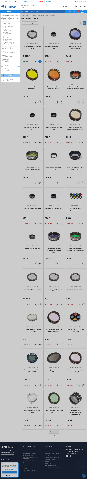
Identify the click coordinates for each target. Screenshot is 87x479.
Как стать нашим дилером (30, 460)
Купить (40, 61)
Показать (10, 75)
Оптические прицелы (50, 455)
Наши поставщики (28, 451)
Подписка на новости (7, 456)
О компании (83, 6)
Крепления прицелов (50, 465)
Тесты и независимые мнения (53, 472)
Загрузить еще (54, 431)
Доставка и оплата (67, 6)
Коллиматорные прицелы (52, 457)
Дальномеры (48, 470)
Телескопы (48, 463)
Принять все (10, 472)
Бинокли (47, 461)
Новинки (47, 451)
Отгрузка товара (27, 465)
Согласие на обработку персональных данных (29, 471)
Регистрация (82, 1)
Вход (76, 1)
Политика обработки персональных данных (32, 467)
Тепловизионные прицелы (52, 453)
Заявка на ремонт (27, 474)
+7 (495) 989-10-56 (27, 6)
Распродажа (48, 449)
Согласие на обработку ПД (8, 469)
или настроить (9, 475)
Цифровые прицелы (50, 459)
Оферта (25, 463)
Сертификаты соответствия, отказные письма (30, 458)
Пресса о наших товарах (29, 453)
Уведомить (61, 61)
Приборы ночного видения (52, 467)
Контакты (76, 6)
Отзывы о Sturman (28, 455)
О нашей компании (28, 449)
